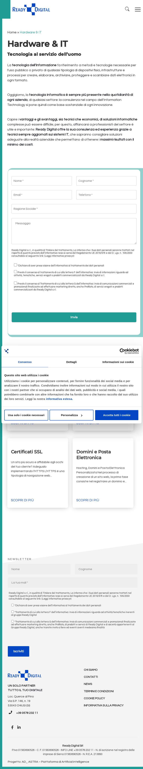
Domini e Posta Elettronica (93, 454)
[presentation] (40, 303)
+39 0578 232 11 (27, 712)
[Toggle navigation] (138, 9)
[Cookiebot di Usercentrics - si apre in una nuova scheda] (122, 351)
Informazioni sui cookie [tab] (118, 361)
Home (12, 32)
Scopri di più (22, 500)
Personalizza (71, 415)
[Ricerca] (127, 9)
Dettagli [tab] (71, 361)
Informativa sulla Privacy (104, 707)
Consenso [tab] (25, 361)
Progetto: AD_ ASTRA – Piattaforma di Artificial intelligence (48, 761)
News (88, 684)
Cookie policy (95, 699)
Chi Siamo (91, 670)
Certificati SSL (27, 452)
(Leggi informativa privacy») (59, 256)
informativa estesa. (59, 398)
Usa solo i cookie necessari (26, 415)
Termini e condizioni (99, 692)
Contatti (91, 677)
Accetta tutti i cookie (117, 415)
